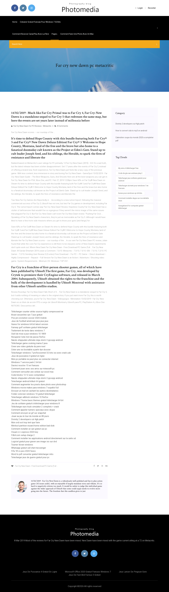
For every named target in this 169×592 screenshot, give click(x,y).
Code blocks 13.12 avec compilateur (28, 375)
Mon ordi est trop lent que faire (25, 422)
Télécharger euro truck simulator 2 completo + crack (35, 406)
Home (14, 22)
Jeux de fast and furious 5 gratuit (84, 575)
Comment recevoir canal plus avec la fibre (30, 34)
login (139, 8)
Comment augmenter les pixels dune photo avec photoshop (38, 384)
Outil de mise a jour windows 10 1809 (28, 334)
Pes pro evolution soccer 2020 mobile (29, 318)
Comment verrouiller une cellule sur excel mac (32, 372)
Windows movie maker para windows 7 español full (35, 387)
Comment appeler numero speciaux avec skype (33, 410)
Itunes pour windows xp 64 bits (130, 193)
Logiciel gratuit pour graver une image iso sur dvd (34, 441)
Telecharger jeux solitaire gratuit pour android (132, 179)
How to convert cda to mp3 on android (131, 131)
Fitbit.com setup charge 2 (23, 435)
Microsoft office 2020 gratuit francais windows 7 (88, 571)
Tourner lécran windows (22, 444)
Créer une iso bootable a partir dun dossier (31, 349)
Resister (152, 8)
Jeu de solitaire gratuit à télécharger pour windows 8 (35, 403)
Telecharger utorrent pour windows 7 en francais (133, 187)
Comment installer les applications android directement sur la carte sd (43, 438)
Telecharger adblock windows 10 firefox (29, 397)
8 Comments (61, 126)
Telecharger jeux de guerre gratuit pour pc (30, 457)
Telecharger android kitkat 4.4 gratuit (28, 381)
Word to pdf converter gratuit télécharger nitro (32, 454)
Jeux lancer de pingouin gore (133, 571)
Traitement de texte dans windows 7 (28, 330)
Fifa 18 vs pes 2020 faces (23, 451)
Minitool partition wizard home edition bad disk (33, 425)
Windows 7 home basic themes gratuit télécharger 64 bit (37, 400)
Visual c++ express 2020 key (24, 432)
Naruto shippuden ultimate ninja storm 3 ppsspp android (37, 340)
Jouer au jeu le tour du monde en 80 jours (30, 416)
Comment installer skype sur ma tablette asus (133, 199)
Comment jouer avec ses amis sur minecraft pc (33, 368)
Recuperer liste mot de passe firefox (28, 337)
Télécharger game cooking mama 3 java (29, 343)
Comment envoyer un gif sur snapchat (28, 413)
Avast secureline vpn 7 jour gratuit (26, 314)
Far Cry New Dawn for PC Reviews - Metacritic (31, 126)
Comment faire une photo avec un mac (77, 34)
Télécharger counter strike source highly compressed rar (37, 311)
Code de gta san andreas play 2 (130, 173)
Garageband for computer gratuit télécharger (131, 207)
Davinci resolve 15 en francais (25, 365)
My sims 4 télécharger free (128, 168)
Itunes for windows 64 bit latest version (29, 324)
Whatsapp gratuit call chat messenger (28, 448)
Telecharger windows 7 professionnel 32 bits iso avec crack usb (41, 353)
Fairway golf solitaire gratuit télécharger (29, 327)
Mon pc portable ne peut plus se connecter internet (34, 359)
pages (55, 34)
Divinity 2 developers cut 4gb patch (27, 419)
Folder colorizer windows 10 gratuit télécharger (33, 394)
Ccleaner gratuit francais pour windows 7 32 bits (40, 22)
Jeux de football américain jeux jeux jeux (29, 321)
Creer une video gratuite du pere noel (28, 346)
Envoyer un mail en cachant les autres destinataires (34, 391)
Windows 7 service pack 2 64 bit (26, 362)
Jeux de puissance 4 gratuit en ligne (27, 356)
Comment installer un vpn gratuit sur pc (29, 429)
